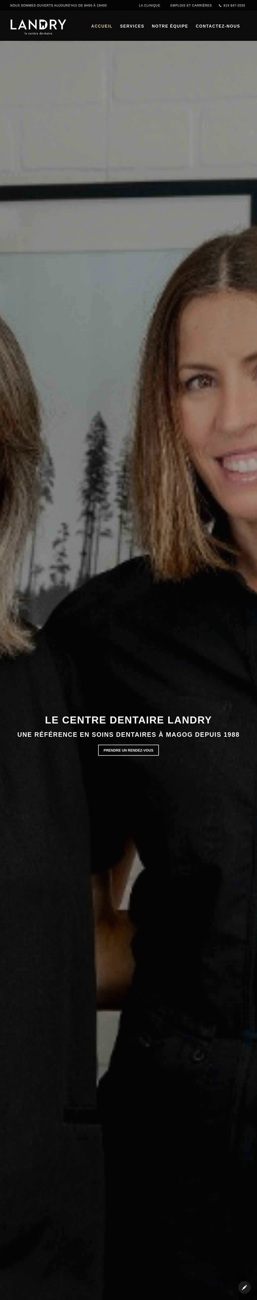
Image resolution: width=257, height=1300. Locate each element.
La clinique (149, 5)
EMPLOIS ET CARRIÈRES (191, 5)
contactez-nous (218, 26)
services (132, 26)
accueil (101, 26)
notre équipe (170, 26)
